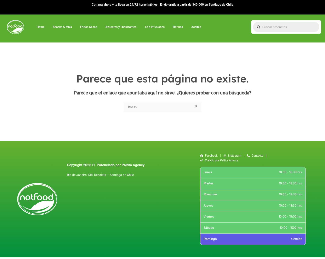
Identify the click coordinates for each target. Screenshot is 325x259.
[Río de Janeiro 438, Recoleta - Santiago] (127, 213)
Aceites (196, 27)
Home (41, 27)
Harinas (178, 27)
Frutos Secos (88, 27)
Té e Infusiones (155, 27)
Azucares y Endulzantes (121, 27)
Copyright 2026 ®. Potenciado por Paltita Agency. (106, 166)
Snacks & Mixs (62, 27)
